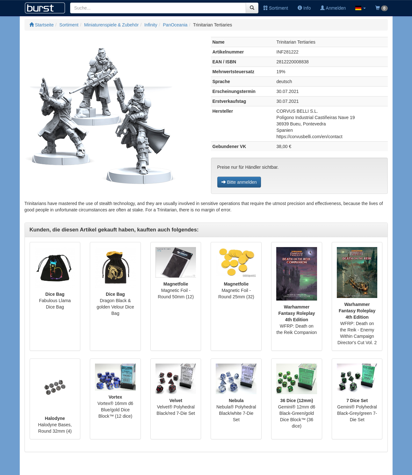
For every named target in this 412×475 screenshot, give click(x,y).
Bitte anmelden (239, 182)
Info (304, 8)
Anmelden (333, 8)
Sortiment (275, 8)
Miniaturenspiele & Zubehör (111, 24)
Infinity (150, 24)
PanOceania (175, 24)
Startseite (41, 24)
